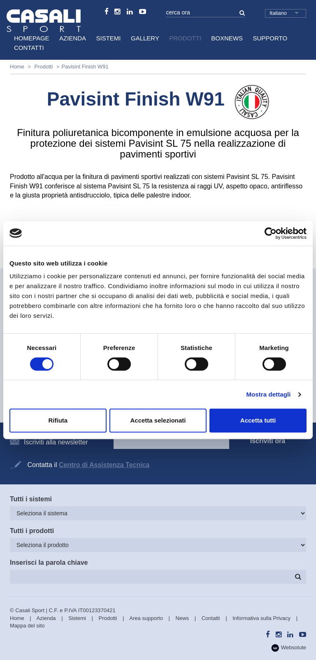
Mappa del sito (27, 625)
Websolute (288, 648)
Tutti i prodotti (32, 530)
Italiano (278, 13)
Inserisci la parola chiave (49, 562)
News (182, 618)
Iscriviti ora (267, 440)
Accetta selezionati (158, 420)
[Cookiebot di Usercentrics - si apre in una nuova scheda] (271, 233)
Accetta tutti (258, 420)
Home (17, 66)
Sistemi (108, 38)
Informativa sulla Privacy (261, 618)
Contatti (29, 47)
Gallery (145, 38)
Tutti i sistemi (31, 499)
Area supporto (146, 618)
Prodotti (185, 38)
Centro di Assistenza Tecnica (104, 464)
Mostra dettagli (268, 394)
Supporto (270, 38)
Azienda (72, 38)
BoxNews (227, 38)
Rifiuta (57, 420)
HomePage (31, 38)
